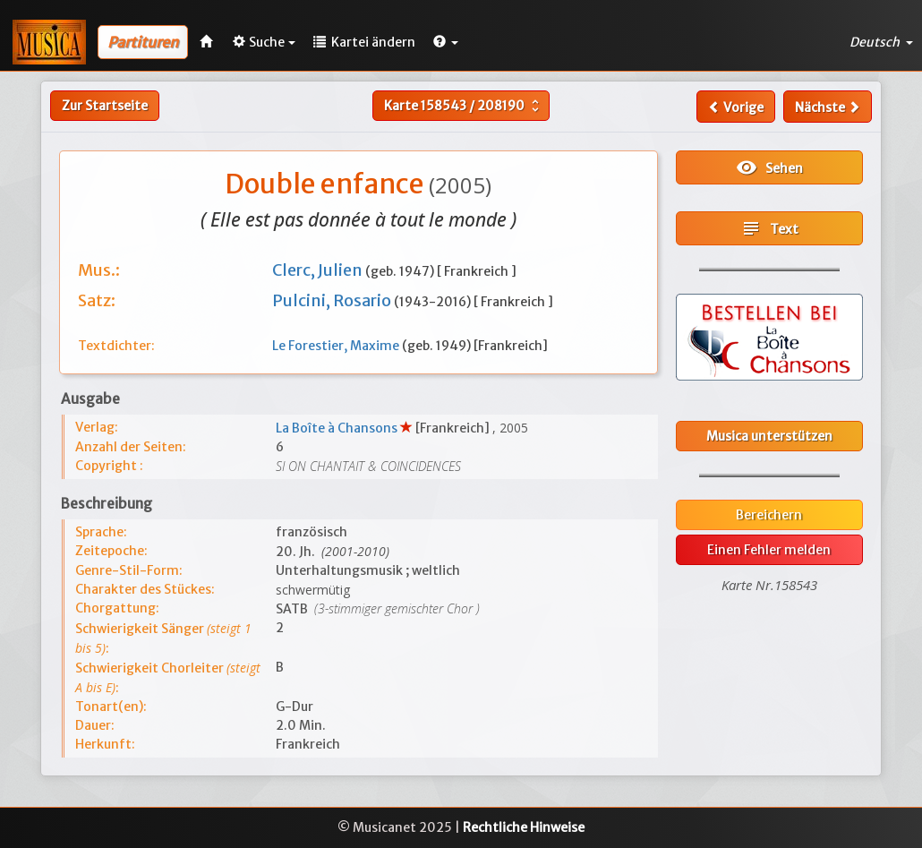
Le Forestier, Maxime (337, 346)
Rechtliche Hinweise (524, 827)
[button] (445, 42)
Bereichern (769, 515)
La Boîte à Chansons (338, 428)
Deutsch (881, 42)
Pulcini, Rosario (333, 300)
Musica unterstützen (769, 436)
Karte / (463, 106)
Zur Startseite (105, 106)
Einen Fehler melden (769, 550)
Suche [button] (264, 42)
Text (769, 228)
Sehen (769, 167)
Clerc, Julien (318, 270)
